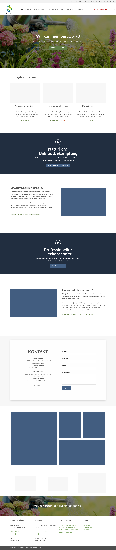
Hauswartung (40, 10)
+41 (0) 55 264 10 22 (16, 531)
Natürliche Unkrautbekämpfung (69, 529)
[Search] (114, 10)
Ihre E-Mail (79, 361)
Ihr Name (79, 354)
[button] (58, 142)
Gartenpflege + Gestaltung (67, 525)
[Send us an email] (39, 386)
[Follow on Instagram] (71, 1)
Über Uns (71, 10)
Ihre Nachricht (79, 379)
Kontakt (80, 9)
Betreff (79, 368)
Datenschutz (88, 527)
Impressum (87, 525)
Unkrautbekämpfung (56, 10)
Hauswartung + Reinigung (67, 527)
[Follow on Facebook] (70, 1)
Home (21, 9)
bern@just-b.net (40, 534)
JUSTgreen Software (65, 532)
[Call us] (41, 386)
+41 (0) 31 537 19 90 (41, 531)
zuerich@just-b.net (16, 534)
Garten (28, 10)
